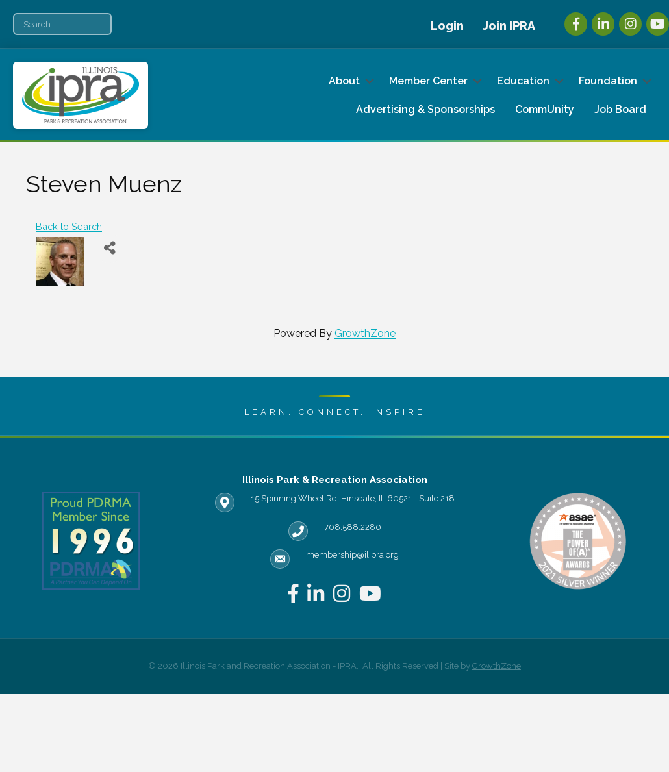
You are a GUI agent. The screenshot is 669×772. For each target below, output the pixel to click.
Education (523, 81)
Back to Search (69, 226)
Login (447, 25)
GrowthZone (365, 333)
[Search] (62, 24)
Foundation (608, 81)
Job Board (620, 109)
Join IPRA (509, 25)
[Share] (109, 248)
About (344, 81)
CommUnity (544, 109)
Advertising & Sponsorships (425, 109)
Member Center (428, 81)
